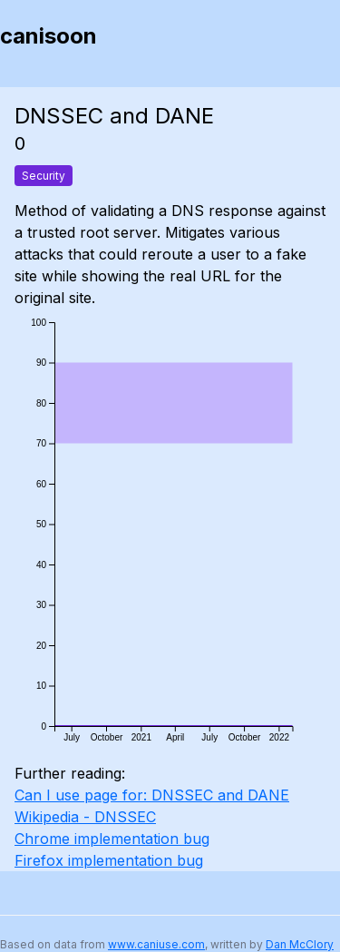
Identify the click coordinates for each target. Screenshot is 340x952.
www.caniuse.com (156, 944)
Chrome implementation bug (112, 838)
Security (43, 175)
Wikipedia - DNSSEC (85, 817)
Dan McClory (300, 944)
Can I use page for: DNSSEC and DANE (152, 795)
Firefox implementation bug (109, 860)
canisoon (48, 36)
